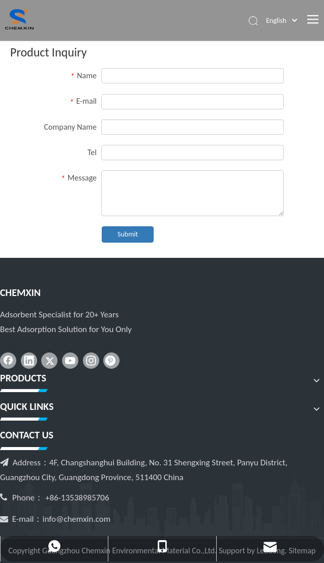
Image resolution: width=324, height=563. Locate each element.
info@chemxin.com (77, 519)
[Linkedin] (29, 360)
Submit (127, 234)
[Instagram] (91, 360)
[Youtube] (70, 360)
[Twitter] (49, 360)
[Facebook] (8, 360)
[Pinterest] (111, 360)
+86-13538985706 (77, 497)
